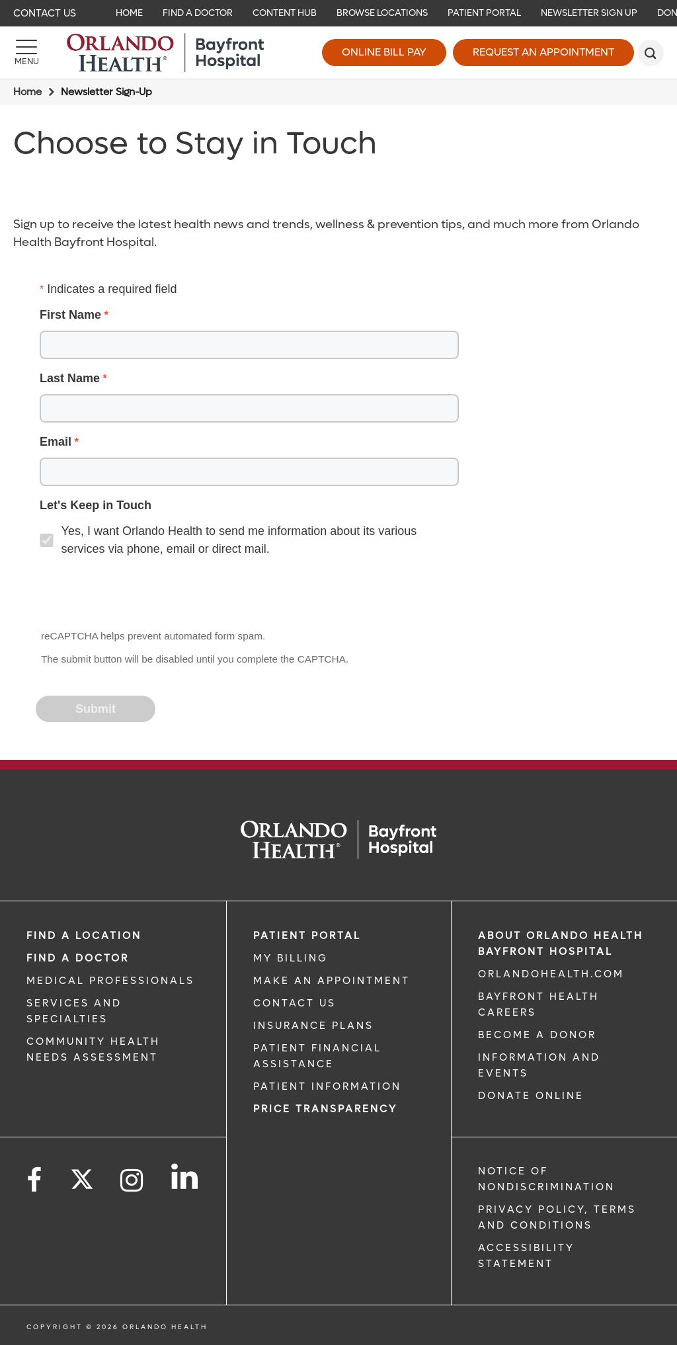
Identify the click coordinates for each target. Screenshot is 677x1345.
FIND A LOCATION (83, 935)
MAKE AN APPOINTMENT (331, 980)
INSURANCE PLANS (313, 1025)
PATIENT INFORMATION (327, 1086)
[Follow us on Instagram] (132, 1180)
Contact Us (44, 13)
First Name (70, 314)
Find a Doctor (77, 958)
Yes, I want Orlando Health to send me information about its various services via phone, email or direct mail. (239, 539)
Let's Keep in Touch (95, 505)
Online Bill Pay (384, 52)
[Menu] (26, 53)
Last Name (70, 378)
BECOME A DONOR (537, 1034)
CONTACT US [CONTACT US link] (294, 1003)
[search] (650, 53)
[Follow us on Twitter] (82, 1175)
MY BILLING (290, 958)
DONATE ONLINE (531, 1095)
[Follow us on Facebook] (35, 1180)
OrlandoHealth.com (551, 974)
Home (27, 92)
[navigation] (338, 13)
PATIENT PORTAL (307, 935)
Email (55, 441)
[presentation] (137, 594)
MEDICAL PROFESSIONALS (110, 980)
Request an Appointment (543, 52)
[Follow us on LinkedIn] (185, 1176)
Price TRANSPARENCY (325, 1109)
